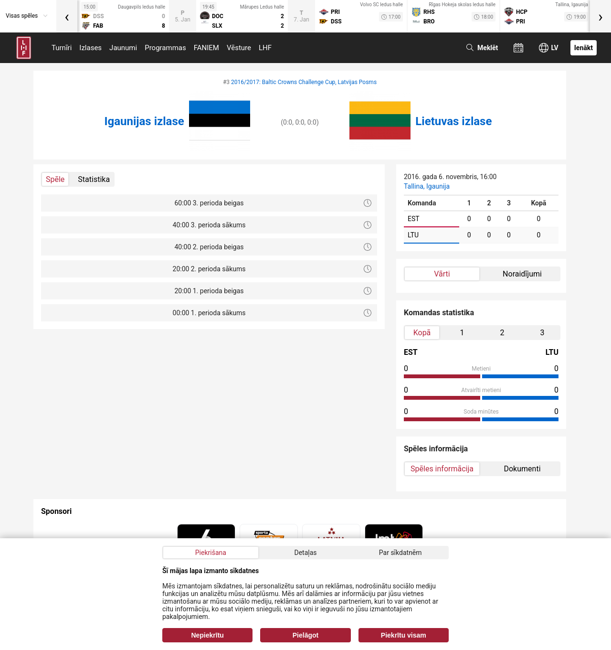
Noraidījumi (522, 273)
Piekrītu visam (403, 635)
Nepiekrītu (207, 635)
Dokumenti (522, 468)
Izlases (90, 47)
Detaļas (305, 552)
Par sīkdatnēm (400, 552)
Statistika (94, 179)
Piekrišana (210, 552)
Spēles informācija (442, 468)
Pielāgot (305, 635)
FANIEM (206, 47)
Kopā (422, 332)
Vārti (442, 273)
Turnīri (62, 47)
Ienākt (583, 48)
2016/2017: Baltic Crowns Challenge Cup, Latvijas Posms (304, 82)
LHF (265, 47)
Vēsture (239, 47)
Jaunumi (123, 47)
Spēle (55, 179)
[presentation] (66, 16)
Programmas (165, 47)
